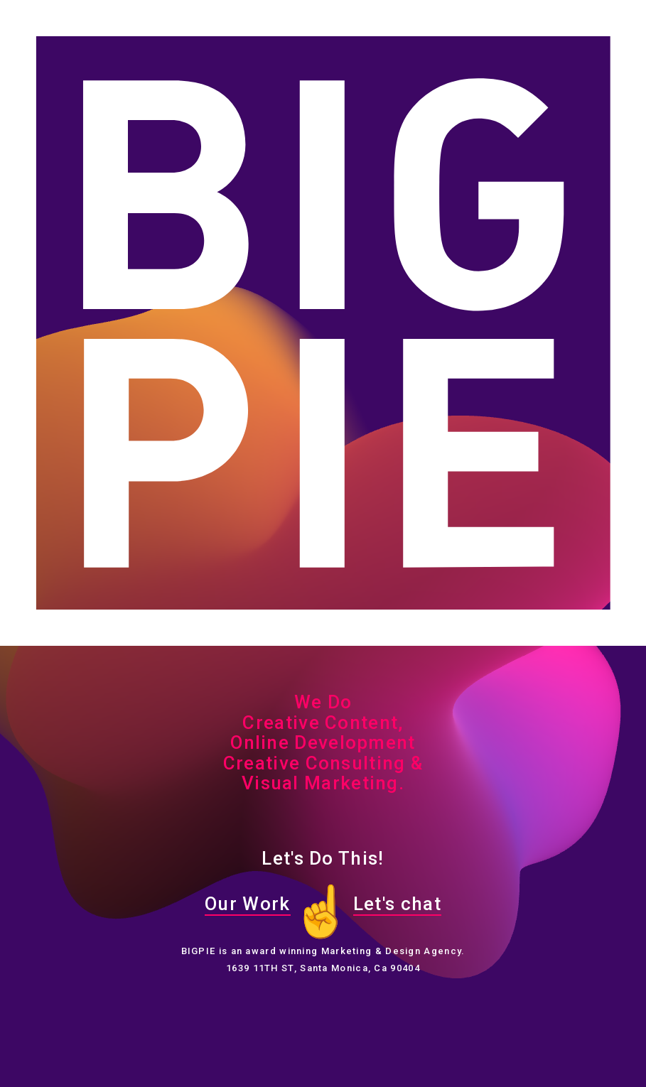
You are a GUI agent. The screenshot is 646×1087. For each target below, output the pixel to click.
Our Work (247, 903)
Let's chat (397, 903)
